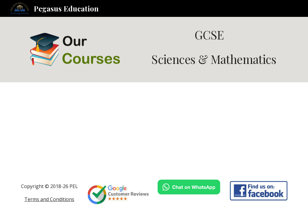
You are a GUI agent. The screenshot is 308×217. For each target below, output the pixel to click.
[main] (212, 47)
